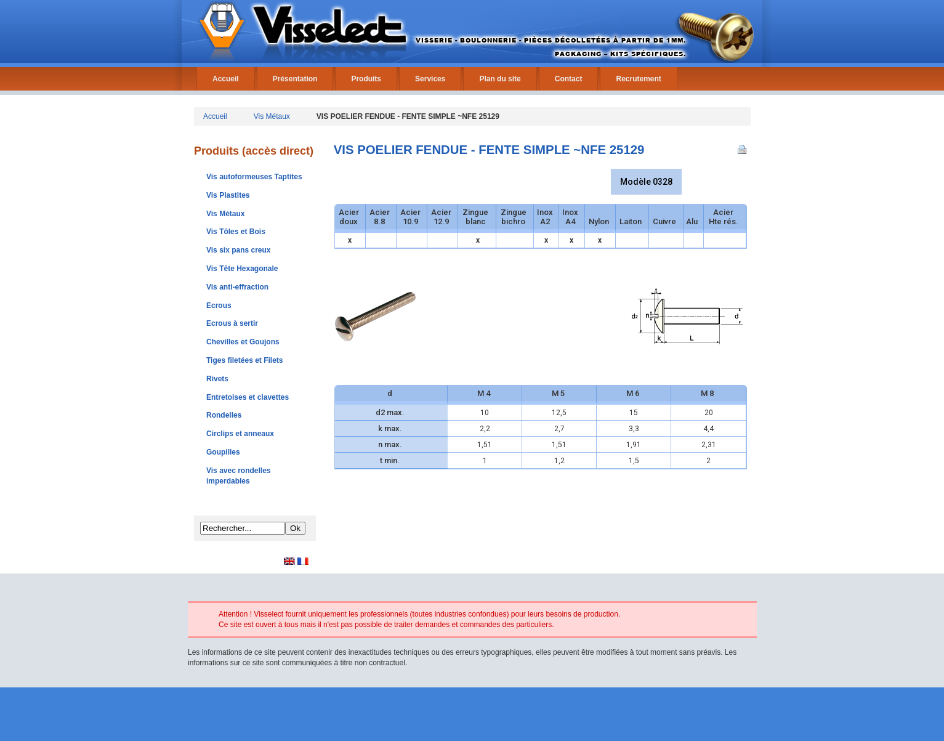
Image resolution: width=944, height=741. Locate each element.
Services (430, 79)
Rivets (217, 379)
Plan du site (499, 79)
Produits (366, 79)
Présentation (295, 79)
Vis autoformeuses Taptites (254, 176)
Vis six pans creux (238, 250)
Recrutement (638, 79)
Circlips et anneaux (240, 433)
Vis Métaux (272, 116)
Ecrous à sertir (232, 323)
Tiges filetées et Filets (244, 360)
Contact (569, 79)
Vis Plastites (228, 195)
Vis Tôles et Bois (235, 231)
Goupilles (223, 452)
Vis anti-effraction (237, 287)
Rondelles (223, 415)
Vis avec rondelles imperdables (238, 475)
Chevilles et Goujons (243, 342)
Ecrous (219, 305)
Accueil (225, 79)
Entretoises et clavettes (247, 397)
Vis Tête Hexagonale (242, 268)
